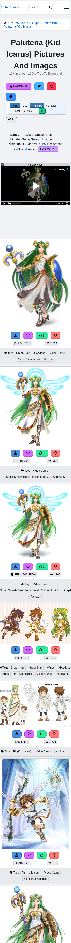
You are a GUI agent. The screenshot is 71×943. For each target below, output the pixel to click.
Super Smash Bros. (45, 23)
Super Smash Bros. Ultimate (35, 359)
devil (20, 149)
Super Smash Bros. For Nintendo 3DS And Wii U (35, 476)
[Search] (51, 7)
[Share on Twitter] (39, 86)
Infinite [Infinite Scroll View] (37, 105)
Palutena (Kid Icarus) (18, 26)
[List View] (24, 105)
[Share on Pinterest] (52, 86)
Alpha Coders (10, 7)
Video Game (19, 23)
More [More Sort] (30, 111)
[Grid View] (15, 105)
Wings (51, 667)
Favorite (18, 86)
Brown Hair (17, 667)
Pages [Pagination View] (51, 105)
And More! (48, 149)
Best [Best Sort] (16, 111)
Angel (5, 673)
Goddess (39, 352)
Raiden (31, 149)
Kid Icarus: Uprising (35, 878)
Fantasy (35, 596)
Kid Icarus (62, 673)
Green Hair (22, 352)
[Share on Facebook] (11, 97)
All (11, 119)
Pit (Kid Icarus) (23, 673)
